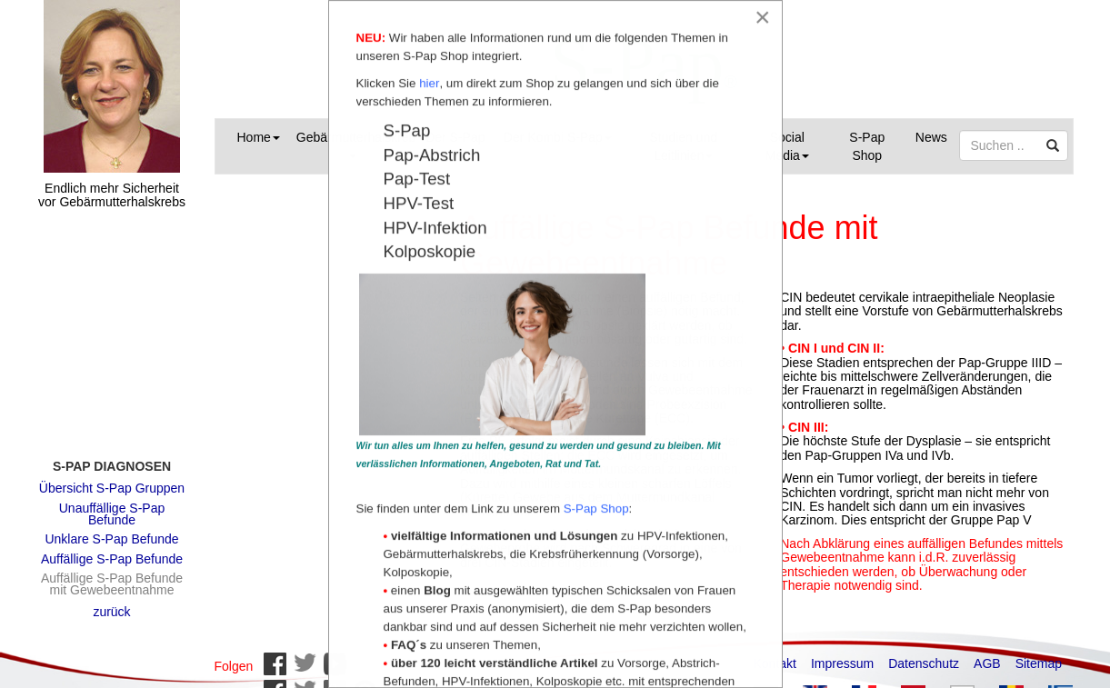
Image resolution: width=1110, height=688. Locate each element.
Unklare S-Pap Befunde (111, 530)
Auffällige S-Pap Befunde (112, 550)
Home (258, 137)
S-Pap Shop (867, 146)
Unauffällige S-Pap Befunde (112, 505)
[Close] (763, 17)
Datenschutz (923, 654)
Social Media (787, 146)
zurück (111, 602)
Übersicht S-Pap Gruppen (112, 479)
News (931, 137)
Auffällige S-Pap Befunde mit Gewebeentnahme (112, 575)
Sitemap (1038, 654)
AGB (987, 654)
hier (429, 84)
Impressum (842, 654)
